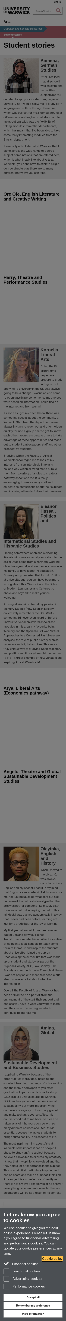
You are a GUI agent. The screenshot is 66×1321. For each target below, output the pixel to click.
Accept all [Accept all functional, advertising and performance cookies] (33, 1297)
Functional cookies (22, 1271)
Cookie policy (52, 1259)
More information (33, 1313)
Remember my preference (33, 1305)
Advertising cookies (23, 1279)
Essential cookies (21, 1263)
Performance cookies (24, 1287)
